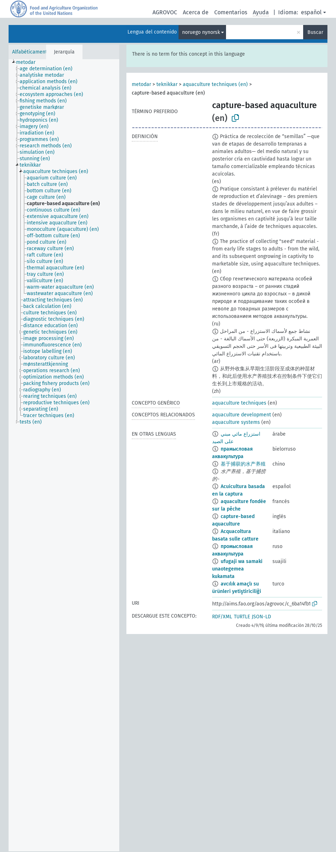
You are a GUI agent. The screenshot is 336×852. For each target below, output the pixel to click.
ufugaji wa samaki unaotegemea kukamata (237, 568)
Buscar (315, 32)
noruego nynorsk (201, 32)
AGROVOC (164, 12)
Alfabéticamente (31, 52)
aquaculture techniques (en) (215, 84)
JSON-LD (261, 617)
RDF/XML (222, 617)
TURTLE (242, 617)
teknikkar (166, 84)
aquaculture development (241, 415)
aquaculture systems (236, 422)
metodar (141, 84)
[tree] (64, 455)
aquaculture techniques (239, 403)
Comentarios (230, 12)
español (311, 12)
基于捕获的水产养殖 (243, 464)
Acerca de (196, 12)
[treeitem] (29, 62)
